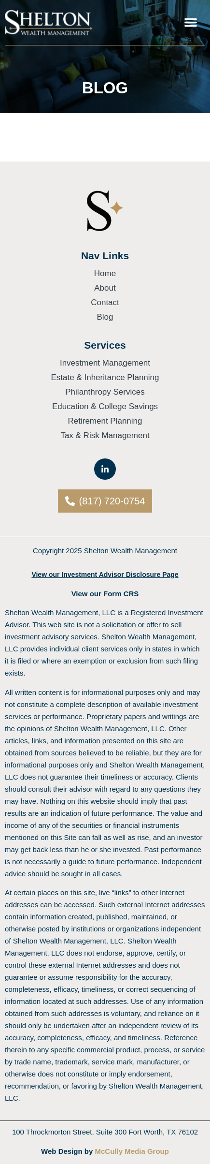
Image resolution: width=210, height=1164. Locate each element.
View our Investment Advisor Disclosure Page (104, 574)
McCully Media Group (132, 1151)
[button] (191, 22)
